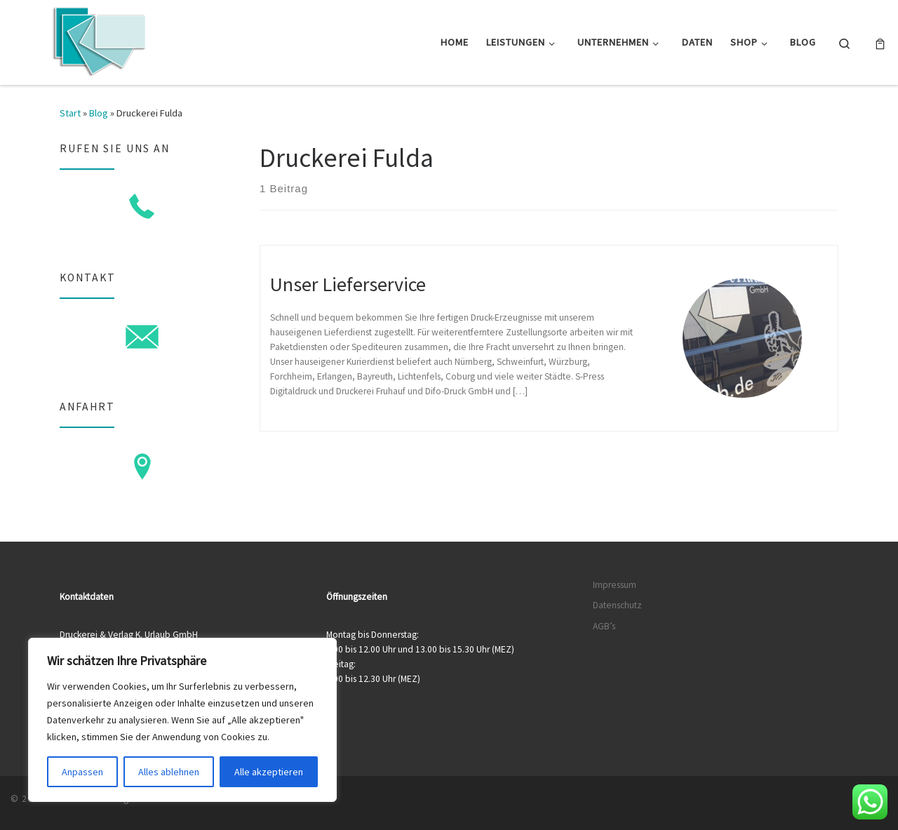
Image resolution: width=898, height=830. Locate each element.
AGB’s (604, 626)
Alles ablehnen (168, 771)
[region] (182, 720)
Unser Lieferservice (348, 284)
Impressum (614, 585)
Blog (98, 113)
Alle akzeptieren (268, 771)
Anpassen (82, 771)
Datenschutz (617, 605)
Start (70, 113)
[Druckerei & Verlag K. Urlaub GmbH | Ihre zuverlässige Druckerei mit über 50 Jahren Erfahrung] (98, 39)
